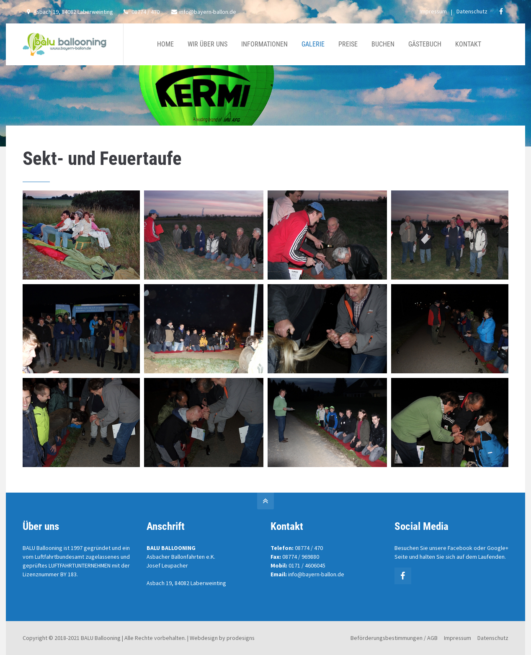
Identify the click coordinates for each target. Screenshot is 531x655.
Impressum (433, 11)
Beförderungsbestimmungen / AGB (394, 638)
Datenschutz (471, 11)
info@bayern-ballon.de (203, 11)
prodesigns (241, 638)
